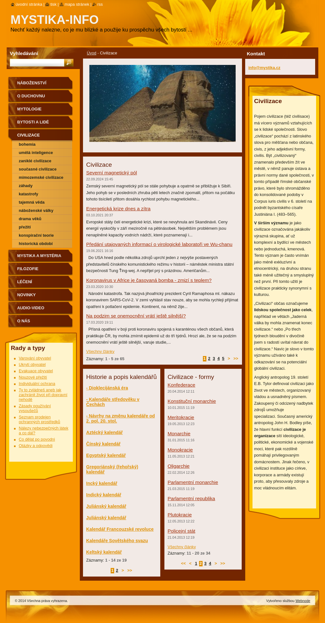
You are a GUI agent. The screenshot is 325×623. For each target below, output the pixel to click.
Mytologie (29, 109)
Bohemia (27, 144)
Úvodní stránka (29, 4)
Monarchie (179, 433)
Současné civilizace (38, 169)
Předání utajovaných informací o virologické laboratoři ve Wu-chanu (159, 244)
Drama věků (30, 218)
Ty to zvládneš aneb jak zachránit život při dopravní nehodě (43, 395)
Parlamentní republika (191, 498)
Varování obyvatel (35, 358)
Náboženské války (36, 210)
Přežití (25, 227)
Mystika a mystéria (39, 255)
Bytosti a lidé (33, 122)
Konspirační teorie (36, 235)
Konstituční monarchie (192, 401)
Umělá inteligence (36, 152)
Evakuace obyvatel (36, 370)
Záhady (25, 185)
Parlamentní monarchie (193, 482)
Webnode (302, 601)
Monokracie (180, 449)
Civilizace (28, 135)
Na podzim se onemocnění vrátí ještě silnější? (136, 315)
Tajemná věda (32, 202)
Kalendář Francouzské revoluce (120, 529)
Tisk (53, 4)
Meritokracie (181, 417)
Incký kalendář (101, 483)
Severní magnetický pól (111, 172)
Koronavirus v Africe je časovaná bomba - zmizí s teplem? (148, 280)
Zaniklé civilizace (35, 160)
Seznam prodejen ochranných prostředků (39, 419)
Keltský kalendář (104, 552)
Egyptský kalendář (106, 455)
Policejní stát (181, 531)
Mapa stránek (77, 4)
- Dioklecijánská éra (107, 387)
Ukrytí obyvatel (32, 364)
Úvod (91, 53)
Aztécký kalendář (104, 432)
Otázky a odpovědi (35, 445)
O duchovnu (31, 96)
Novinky (26, 294)
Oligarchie (179, 466)
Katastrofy (28, 194)
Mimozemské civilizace (41, 177)
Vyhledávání (24, 53)
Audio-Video (30, 307)
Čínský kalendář (103, 443)
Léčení (24, 281)
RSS (100, 4)
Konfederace (181, 385)
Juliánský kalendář (106, 506)
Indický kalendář (103, 494)
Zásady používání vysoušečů (35, 408)
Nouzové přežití (33, 377)
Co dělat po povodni (37, 439)
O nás (23, 320)
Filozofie (27, 268)
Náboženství (31, 82)
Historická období (36, 243)
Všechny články (100, 351)
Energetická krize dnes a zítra (118, 208)
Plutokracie (180, 514)
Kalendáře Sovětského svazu (117, 540)
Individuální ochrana (37, 383)
